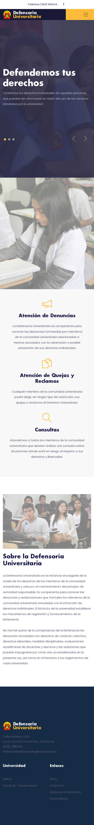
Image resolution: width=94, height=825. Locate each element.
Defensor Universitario (65, 792)
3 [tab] (13, 139)
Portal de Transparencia (20, 785)
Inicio (53, 779)
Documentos (59, 799)
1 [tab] (5, 139)
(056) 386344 (42, 4)
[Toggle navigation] (85, 14)
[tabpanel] (47, 90)
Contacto (57, 785)
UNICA (7, 779)
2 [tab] (9, 139)
